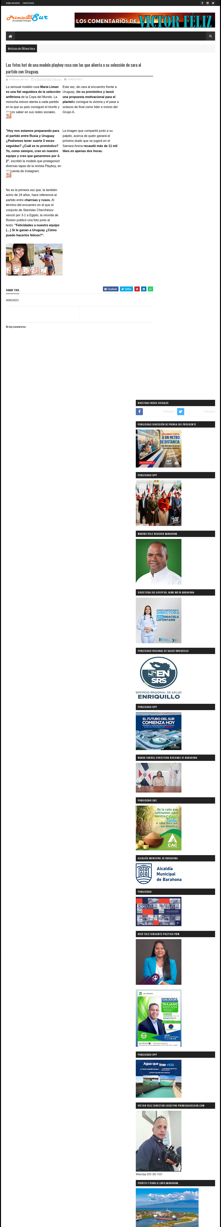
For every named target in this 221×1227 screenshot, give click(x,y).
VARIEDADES (75, 79)
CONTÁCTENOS (28, 3)
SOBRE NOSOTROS (13, 3)
